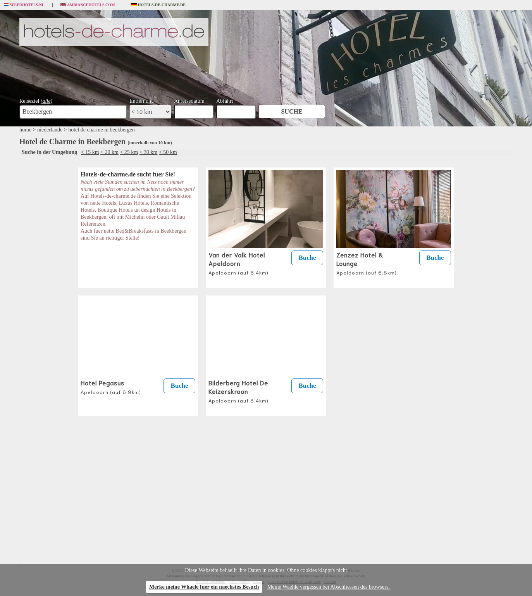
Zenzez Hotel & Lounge (366, 262)
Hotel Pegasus (111, 386)
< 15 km (90, 152)
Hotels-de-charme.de (158, 5)
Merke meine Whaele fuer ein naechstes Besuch (204, 587)
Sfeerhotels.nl (24, 5)
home (25, 130)
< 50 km (168, 152)
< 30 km (148, 152)
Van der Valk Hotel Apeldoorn (238, 262)
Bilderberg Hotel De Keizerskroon (238, 390)
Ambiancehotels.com (87, 5)
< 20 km (109, 152)
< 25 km (129, 152)
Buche (307, 257)
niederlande (49, 130)
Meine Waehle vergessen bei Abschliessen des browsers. (328, 587)
